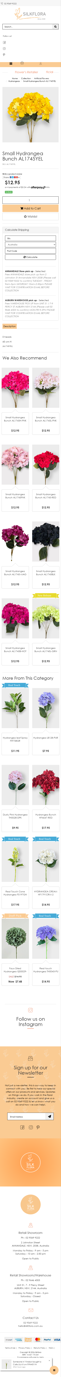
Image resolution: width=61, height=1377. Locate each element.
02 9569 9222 (9, 3)
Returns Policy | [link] (40, 1348)
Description (9, 326)
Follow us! (7, 36)
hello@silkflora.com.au (30, 1326)
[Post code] (30, 251)
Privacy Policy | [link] (25, 1348)
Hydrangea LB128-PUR (45, 737)
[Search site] (55, 26)
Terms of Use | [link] (11, 1348)
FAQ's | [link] (52, 1348)
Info (48, 187)
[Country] (30, 244)
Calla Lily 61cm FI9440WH (25, 1364)
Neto (42, 1357)
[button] (30, 216)
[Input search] (27, 26)
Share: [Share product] (11, 177)
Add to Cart (30, 208)
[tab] (9, 326)
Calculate (30, 257)
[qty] (30, 238)
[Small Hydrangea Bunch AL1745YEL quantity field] (30, 200)
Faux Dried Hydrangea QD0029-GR (15, 971)
